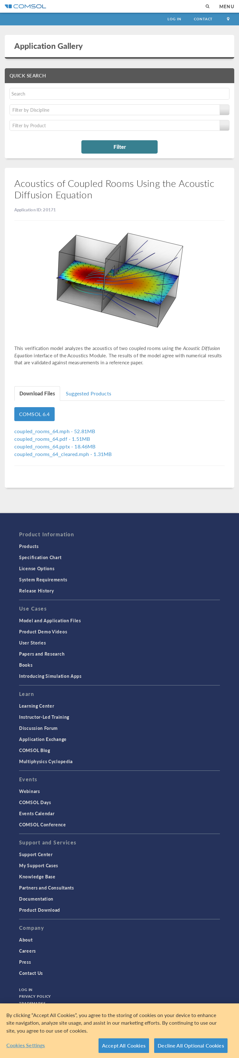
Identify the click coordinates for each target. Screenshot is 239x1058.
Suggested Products (88, 393)
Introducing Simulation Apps (50, 676)
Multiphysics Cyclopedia (46, 761)
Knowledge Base (37, 876)
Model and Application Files (50, 620)
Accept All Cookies (124, 1045)
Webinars (29, 791)
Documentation (36, 899)
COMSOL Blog (34, 750)
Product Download (39, 910)
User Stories (32, 642)
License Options (37, 568)
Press (25, 962)
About (26, 939)
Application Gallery (48, 45)
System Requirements (43, 579)
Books (26, 665)
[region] (119, 1030)
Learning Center (36, 706)
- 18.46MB (54, 446)
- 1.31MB (63, 454)
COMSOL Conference (42, 824)
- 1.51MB (52, 438)
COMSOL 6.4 (34, 414)
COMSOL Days (35, 802)
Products (29, 546)
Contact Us (31, 973)
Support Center (36, 854)
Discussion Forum (38, 728)
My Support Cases (38, 865)
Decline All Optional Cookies (191, 1045)
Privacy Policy (35, 996)
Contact (203, 19)
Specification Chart (40, 557)
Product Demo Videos (43, 631)
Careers (27, 951)
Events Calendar (37, 813)
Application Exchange (43, 739)
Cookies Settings (25, 1045)
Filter (119, 146)
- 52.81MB (54, 431)
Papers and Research (42, 654)
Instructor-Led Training (44, 717)
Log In (174, 19)
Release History (36, 590)
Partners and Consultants (46, 887)
